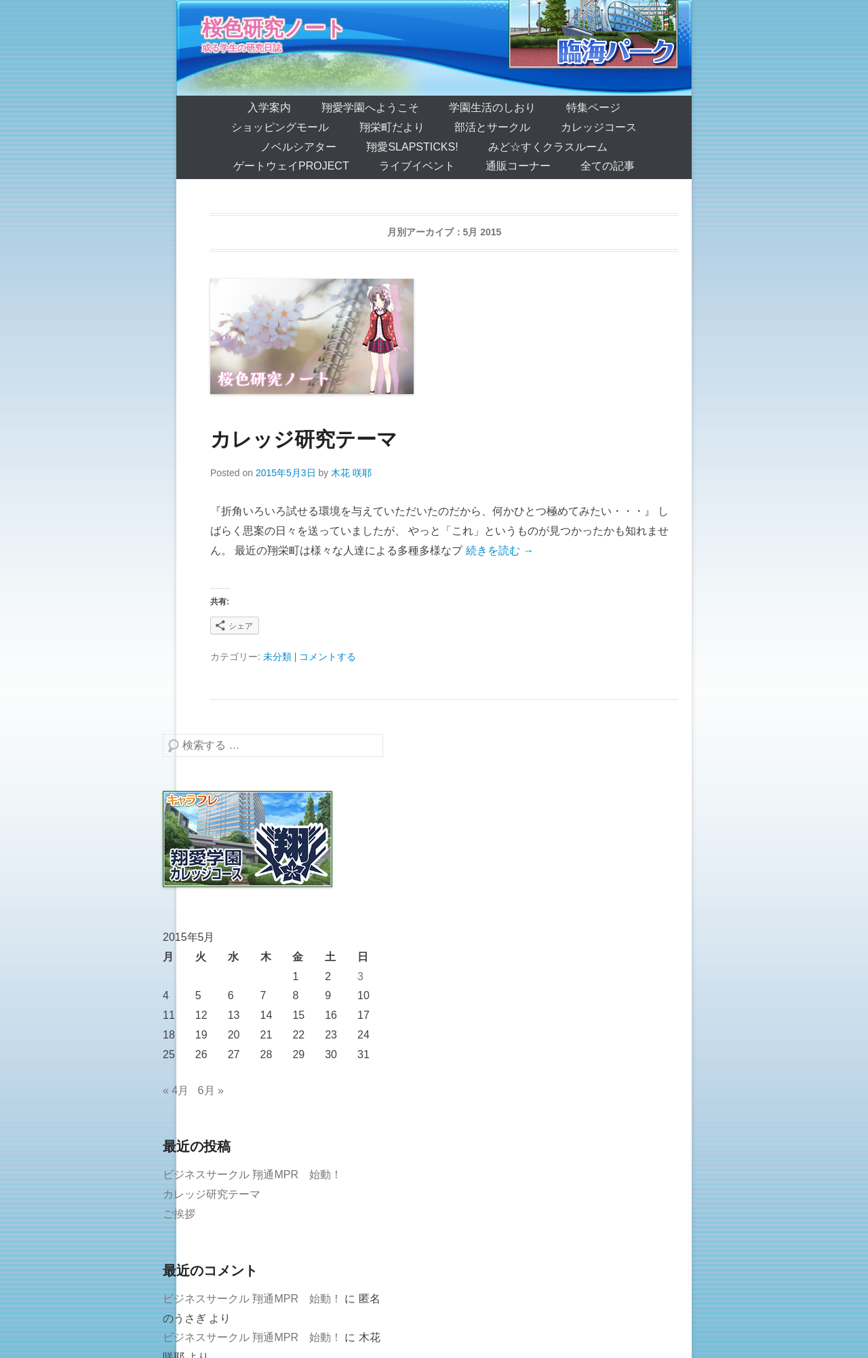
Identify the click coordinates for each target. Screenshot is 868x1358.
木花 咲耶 (351, 472)
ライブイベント (417, 166)
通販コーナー (518, 166)
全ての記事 (607, 166)
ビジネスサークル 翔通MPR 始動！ (252, 1174)
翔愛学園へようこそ (370, 107)
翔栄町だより (392, 127)
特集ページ (593, 107)
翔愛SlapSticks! (412, 147)
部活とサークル (492, 127)
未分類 (277, 656)
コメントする (327, 656)
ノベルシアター (298, 147)
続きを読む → (500, 550)
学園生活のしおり (492, 107)
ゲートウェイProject (291, 166)
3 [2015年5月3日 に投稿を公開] (360, 976)
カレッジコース (599, 127)
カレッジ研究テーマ (303, 439)
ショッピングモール (280, 127)
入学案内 (269, 107)
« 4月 (176, 1090)
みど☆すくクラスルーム (548, 147)
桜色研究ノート (274, 28)
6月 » (211, 1090)
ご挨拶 (179, 1214)
